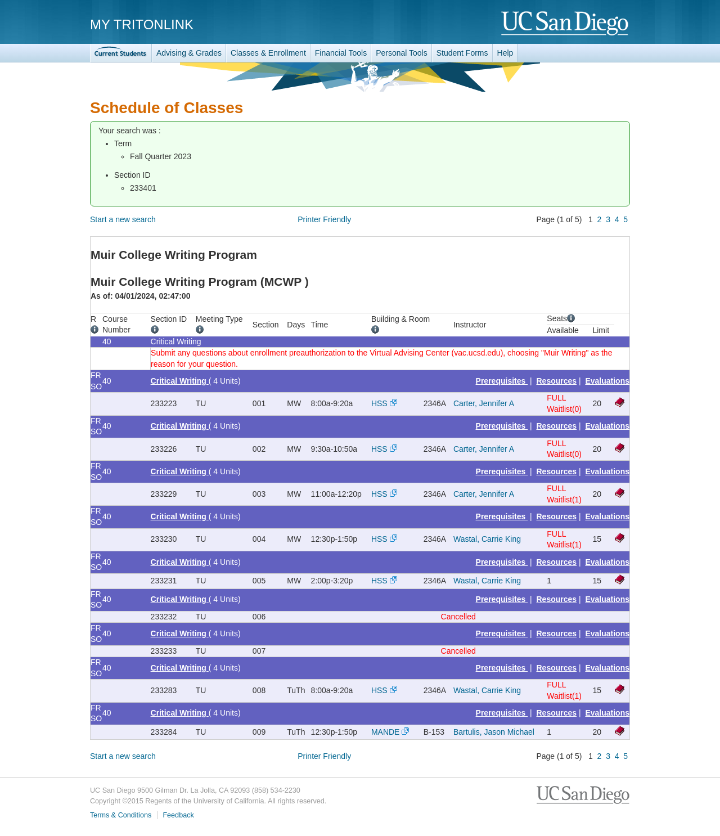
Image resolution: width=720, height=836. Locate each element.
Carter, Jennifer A (483, 403)
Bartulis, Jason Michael (493, 731)
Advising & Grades (189, 52)
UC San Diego (565, 24)
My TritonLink (142, 24)
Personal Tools (402, 52)
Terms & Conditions (120, 815)
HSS (379, 403)
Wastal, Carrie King (487, 538)
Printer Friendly (324, 219)
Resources (557, 380)
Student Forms (462, 52)
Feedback (178, 815)
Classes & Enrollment (268, 52)
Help (505, 52)
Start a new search (123, 219)
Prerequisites (502, 380)
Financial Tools (341, 52)
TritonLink (121, 53)
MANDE (385, 731)
